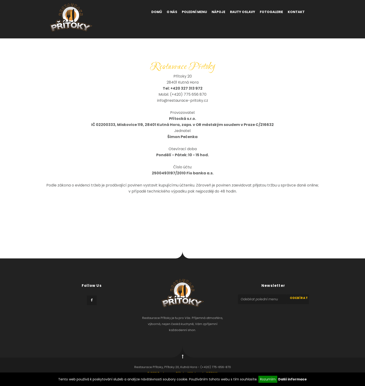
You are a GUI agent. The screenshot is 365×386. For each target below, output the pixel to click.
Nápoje (218, 12)
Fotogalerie (271, 12)
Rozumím (268, 379)
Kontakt (296, 12)
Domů (156, 12)
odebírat (299, 298)
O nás (172, 12)
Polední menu (194, 12)
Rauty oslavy (242, 12)
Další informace (292, 379)
